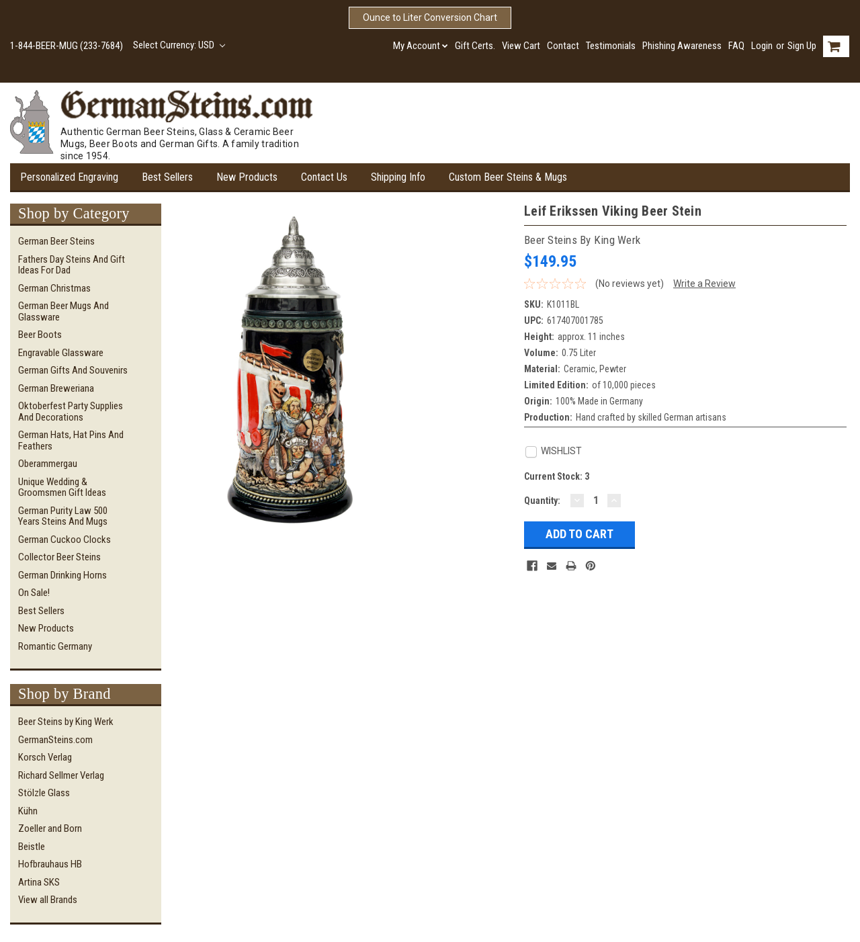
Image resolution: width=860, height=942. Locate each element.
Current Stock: (556, 476)
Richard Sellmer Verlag (61, 775)
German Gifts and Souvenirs (73, 370)
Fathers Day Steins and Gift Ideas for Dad (71, 265)
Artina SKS (39, 882)
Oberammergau (47, 464)
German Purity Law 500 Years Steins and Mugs (63, 516)
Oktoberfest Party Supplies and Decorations (70, 411)
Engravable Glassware (60, 353)
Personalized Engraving (69, 177)
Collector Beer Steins (59, 557)
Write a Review (704, 283)
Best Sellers (167, 177)
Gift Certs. (475, 46)
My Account (420, 46)
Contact (563, 46)
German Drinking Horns (62, 575)
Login (762, 46)
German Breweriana (56, 388)
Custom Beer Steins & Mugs (508, 177)
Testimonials (611, 46)
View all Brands (47, 900)
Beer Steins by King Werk (66, 722)
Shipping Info (398, 177)
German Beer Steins (56, 241)
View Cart (521, 46)
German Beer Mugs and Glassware (63, 311)
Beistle (31, 847)
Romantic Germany (55, 646)
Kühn (28, 811)
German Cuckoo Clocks (64, 539)
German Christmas (54, 288)
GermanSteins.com (55, 740)
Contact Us (324, 177)
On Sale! (34, 593)
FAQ (736, 46)
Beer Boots (40, 335)
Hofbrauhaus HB (50, 864)
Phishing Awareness (682, 46)
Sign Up (801, 46)
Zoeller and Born (50, 828)
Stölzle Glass (44, 793)
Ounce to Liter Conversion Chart (430, 17)
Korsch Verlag (45, 757)
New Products (246, 177)
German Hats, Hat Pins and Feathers (71, 440)
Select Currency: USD (179, 45)
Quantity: (542, 500)
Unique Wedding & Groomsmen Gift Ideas (62, 487)
